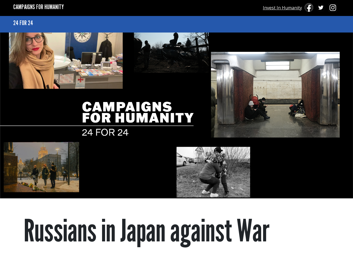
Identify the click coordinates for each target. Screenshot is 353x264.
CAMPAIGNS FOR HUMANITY (38, 7)
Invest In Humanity (282, 8)
